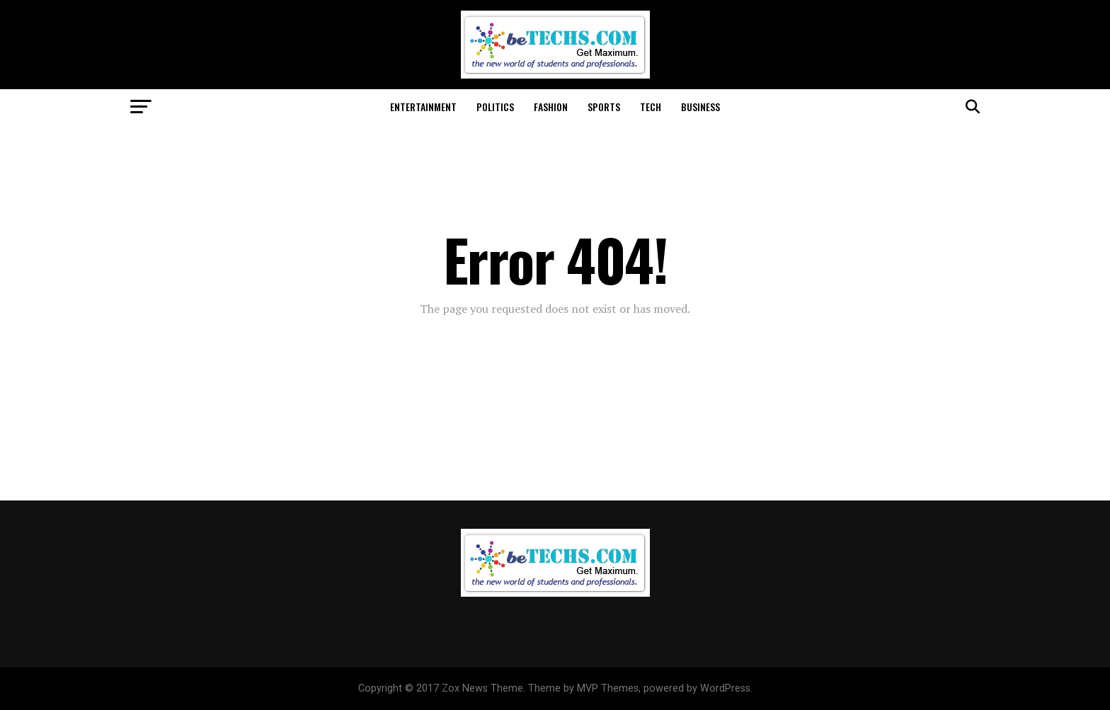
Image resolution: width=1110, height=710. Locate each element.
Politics (495, 106)
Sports (604, 106)
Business (700, 106)
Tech (650, 106)
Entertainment (423, 106)
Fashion (551, 106)
